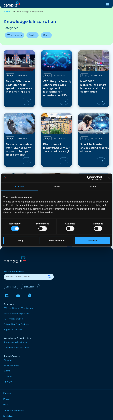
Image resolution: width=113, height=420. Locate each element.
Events (7, 370)
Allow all (92, 240)
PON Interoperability (13, 318)
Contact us (11, 286)
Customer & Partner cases (16, 347)
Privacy (6, 399)
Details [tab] (56, 186)
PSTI (5, 404)
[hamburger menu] (107, 4)
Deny (20, 240)
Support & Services (13, 329)
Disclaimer (8, 416)
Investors (8, 376)
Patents (7, 393)
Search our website (14, 271)
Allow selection (56, 240)
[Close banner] (109, 178)
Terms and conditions (13, 410)
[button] (19, 78)
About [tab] (93, 186)
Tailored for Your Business (16, 324)
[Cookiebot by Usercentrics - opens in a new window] (89, 178)
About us (8, 360)
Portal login (30, 286)
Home (7, 11)
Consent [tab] (19, 186)
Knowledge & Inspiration (16, 342)
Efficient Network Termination (18, 308)
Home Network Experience (17, 313)
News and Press (12, 365)
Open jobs (9, 381)
